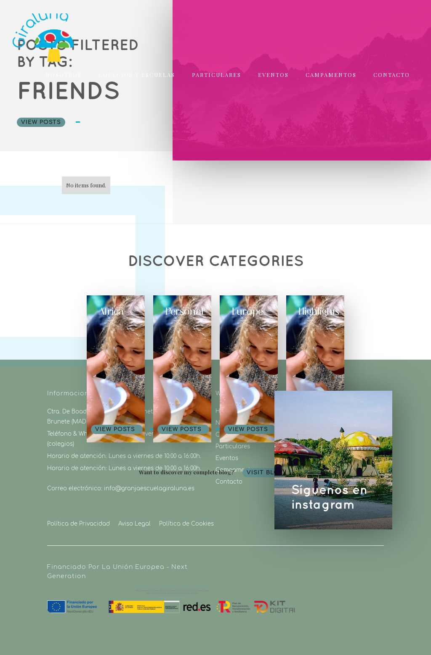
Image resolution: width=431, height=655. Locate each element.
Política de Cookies (186, 524)
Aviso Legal (134, 524)
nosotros (63, 74)
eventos (273, 74)
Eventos (227, 458)
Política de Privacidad (78, 524)
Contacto (391, 74)
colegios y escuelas (136, 74)
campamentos (331, 74)
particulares (216, 74)
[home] (30, 35)
